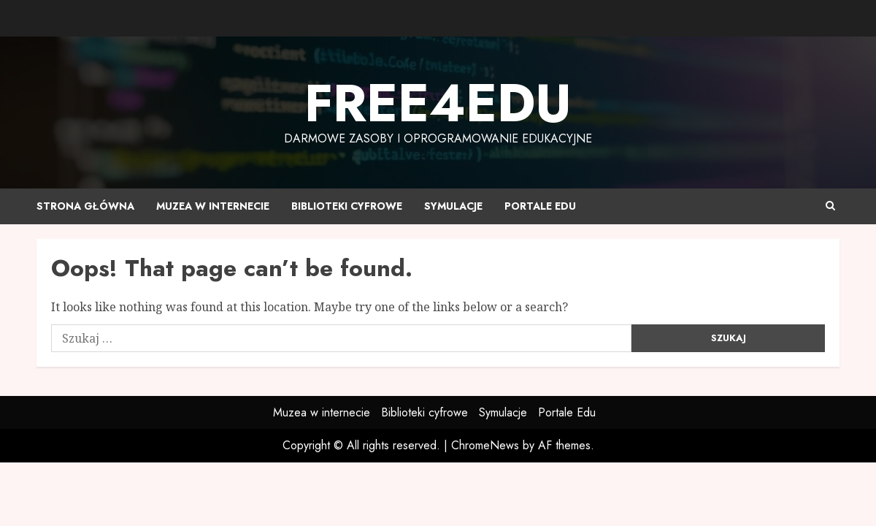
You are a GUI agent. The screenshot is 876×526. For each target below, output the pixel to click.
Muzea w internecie (212, 206)
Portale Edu (540, 206)
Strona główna (85, 206)
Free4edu (438, 103)
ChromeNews (485, 445)
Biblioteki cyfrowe (346, 206)
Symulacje (453, 206)
